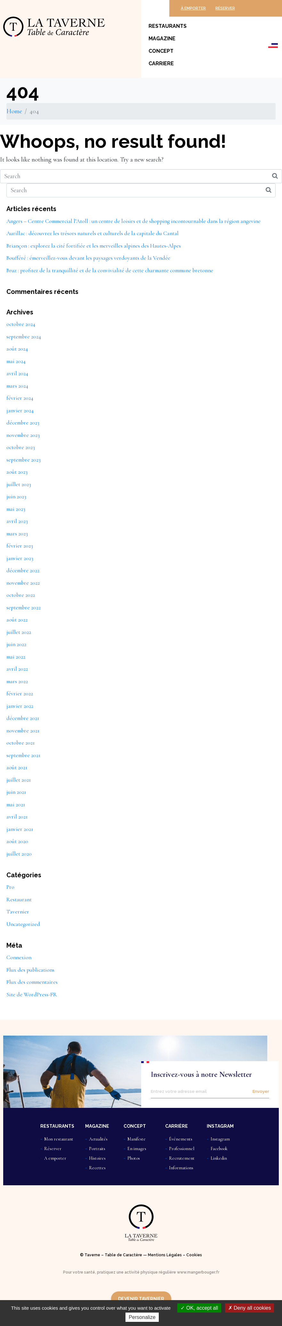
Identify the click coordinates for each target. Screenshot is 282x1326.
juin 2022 (16, 644)
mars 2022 (17, 681)
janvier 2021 (19, 829)
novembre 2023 (23, 435)
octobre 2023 (20, 447)
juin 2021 (16, 792)
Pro (10, 887)
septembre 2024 (23, 336)
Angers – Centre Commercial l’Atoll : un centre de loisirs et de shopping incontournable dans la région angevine (133, 221)
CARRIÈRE (176, 1126)
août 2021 (16, 767)
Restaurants (168, 26)
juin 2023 (16, 496)
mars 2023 (17, 533)
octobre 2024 (20, 324)
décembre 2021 (22, 718)
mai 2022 (15, 656)
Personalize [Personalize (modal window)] (142, 1317)
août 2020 (17, 841)
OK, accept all (199, 1308)
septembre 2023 (23, 459)
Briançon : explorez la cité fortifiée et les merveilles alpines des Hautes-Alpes (93, 245)
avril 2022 (17, 669)
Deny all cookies (249, 1308)
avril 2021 (17, 816)
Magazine (162, 39)
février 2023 (19, 545)
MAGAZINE (97, 1126)
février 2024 (19, 398)
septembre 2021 (23, 755)
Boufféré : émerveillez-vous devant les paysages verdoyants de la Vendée (88, 258)
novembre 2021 (22, 730)
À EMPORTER (193, 8)
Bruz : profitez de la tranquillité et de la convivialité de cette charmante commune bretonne (109, 270)
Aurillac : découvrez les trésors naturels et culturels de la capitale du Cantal (92, 233)
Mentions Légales (165, 1255)
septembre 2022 (23, 607)
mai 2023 (15, 509)
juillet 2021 (18, 780)
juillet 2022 (18, 632)
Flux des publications (30, 970)
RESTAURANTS (57, 1126)
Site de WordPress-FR (31, 994)
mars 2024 (17, 386)
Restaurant (19, 899)
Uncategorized (23, 924)
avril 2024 (17, 373)
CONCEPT (135, 1126)
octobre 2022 (20, 595)
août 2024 (17, 348)
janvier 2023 (19, 558)
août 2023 (17, 472)
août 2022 (17, 619)
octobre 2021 (20, 742)
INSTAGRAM (220, 1126)
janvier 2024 (20, 410)
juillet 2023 (18, 484)
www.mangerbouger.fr (198, 1272)
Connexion (18, 957)
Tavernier (17, 911)
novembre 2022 (23, 583)
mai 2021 (15, 804)
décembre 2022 (22, 570)
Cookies (194, 1255)
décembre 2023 (22, 422)
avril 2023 (17, 521)
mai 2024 (16, 361)
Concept (161, 51)
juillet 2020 (19, 853)
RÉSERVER (225, 8)
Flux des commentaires (32, 982)
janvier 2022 (19, 706)
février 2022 (19, 693)
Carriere (161, 63)
